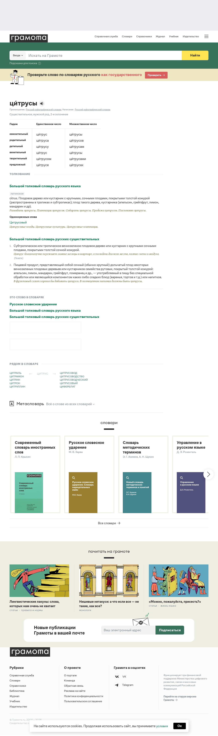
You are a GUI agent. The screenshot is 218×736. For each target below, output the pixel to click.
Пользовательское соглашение (83, 702)
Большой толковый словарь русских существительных (54, 239)
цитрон (15, 383)
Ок (180, 726)
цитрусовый (69, 383)
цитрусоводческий (74, 380)
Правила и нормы (32, 611)
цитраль (15, 373)
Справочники (144, 36)
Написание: (68, 110)
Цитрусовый (18, 222)
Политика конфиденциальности (84, 697)
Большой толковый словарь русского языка (45, 186)
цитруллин (17, 386)
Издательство (191, 36)
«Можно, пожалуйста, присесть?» (176, 602)
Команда (69, 681)
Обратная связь (73, 686)
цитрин (15, 380)
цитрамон (17, 376)
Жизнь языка (168, 606)
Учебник (174, 36)
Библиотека (17, 691)
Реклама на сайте (74, 691)
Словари (127, 36)
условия (162, 726)
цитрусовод (68, 373)
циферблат (67, 386)
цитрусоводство (72, 376)
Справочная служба (106, 36)
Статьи (14, 611)
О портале (70, 676)
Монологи (85, 611)
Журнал (160, 36)
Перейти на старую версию (180, 699)
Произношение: (17, 110)
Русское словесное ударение (33, 304)
